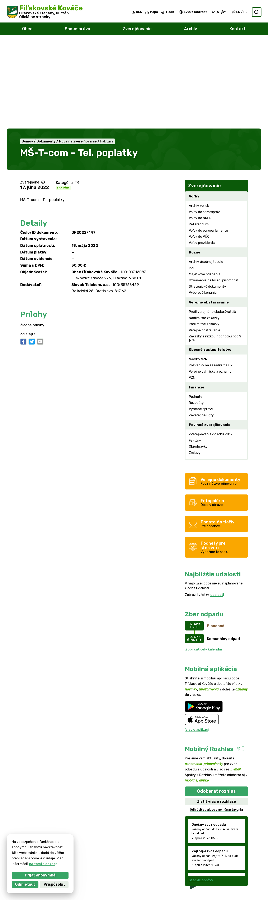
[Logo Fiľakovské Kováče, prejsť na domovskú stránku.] (45, 12)
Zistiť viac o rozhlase (216, 714)
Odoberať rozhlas (216, 704)
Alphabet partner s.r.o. (68, 849)
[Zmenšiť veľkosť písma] (213, 12)
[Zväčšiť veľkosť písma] (223, 12)
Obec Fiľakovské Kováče (54, 853)
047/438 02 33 (237, 874)
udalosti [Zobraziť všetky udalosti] (217, 507)
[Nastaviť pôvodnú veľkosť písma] (218, 12)
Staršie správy (201, 793)
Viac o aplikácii (197, 642)
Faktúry (63, 100)
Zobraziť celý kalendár (203, 562)
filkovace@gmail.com (242, 879)
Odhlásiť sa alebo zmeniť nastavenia (216, 722)
